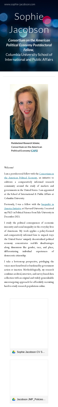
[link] (29, 327)
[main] (29, 35)
